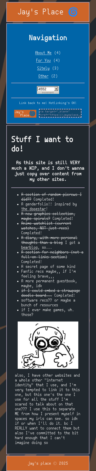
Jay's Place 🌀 (47, 12)
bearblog (29, 247)
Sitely (43, 68)
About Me (43, 53)
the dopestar (33, 209)
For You (43, 60)
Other (43, 76)
